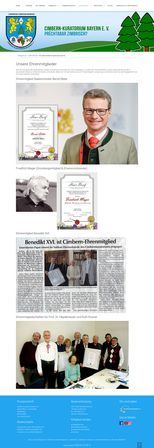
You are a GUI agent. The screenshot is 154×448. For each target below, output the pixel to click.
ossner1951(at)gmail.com (35, 427)
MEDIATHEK (98, 6)
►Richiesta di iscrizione (79, 427)
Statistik (114, 440)
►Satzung (74, 432)
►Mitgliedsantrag (77, 424)
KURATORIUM (83, 6)
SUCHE (110, 6)
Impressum (90, 440)
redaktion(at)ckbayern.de (33, 429)
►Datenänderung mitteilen (80, 429)
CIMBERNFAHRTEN (68, 6)
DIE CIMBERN (40, 6)
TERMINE (29, 6)
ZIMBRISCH (52, 6)
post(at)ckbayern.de (35, 432)
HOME (18, 6)
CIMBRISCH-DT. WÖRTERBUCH (127, 6)
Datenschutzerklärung (103, 440)
